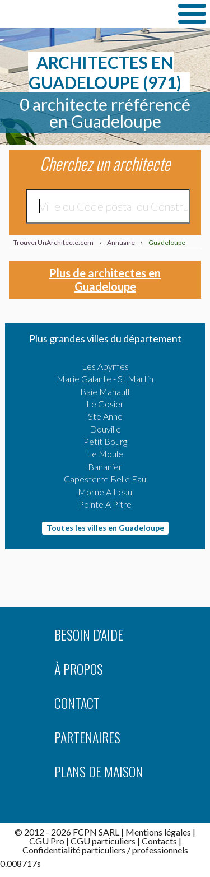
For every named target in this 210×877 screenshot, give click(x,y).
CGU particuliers (103, 841)
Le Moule (105, 453)
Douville (105, 429)
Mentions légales (158, 832)
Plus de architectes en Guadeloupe (105, 279)
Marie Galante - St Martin (105, 378)
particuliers (103, 849)
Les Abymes (105, 366)
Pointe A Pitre (105, 504)
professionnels (160, 849)
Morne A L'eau (105, 491)
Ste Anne (105, 416)
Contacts (159, 841)
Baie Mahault (105, 391)
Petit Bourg (105, 441)
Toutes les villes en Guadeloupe (105, 527)
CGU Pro (46, 841)
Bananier (105, 466)
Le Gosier (105, 403)
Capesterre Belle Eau (105, 479)
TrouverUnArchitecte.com (84, 13)
